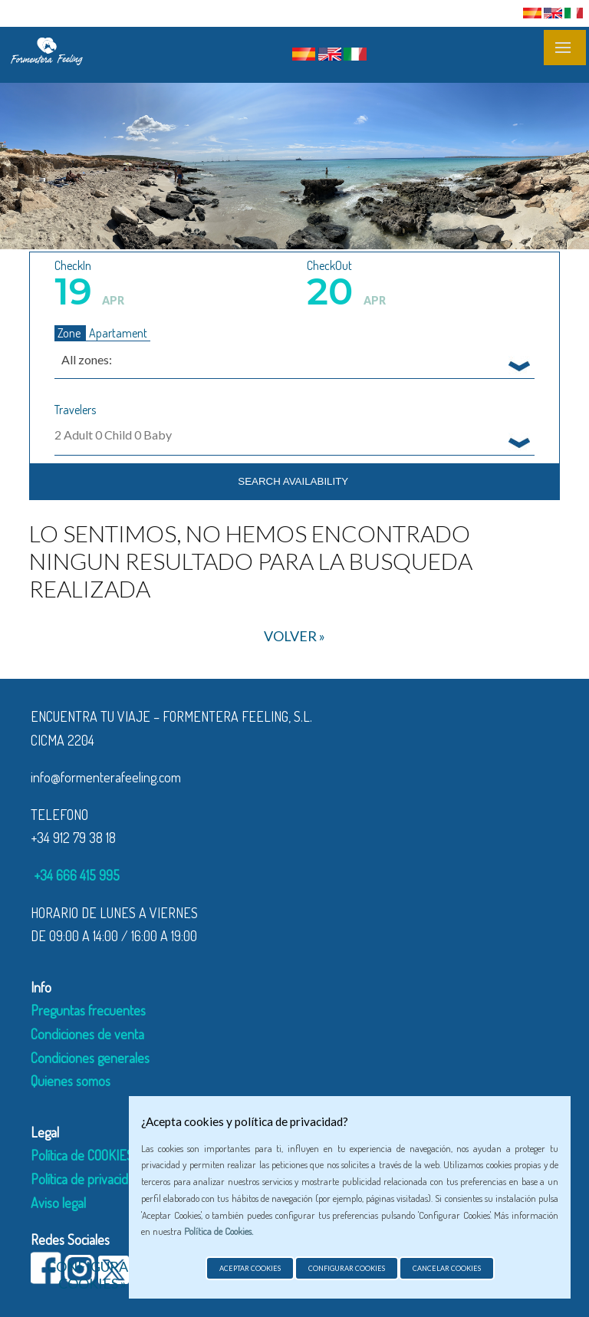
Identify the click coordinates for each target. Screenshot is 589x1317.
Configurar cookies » (92, 1275)
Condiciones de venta (87, 1034)
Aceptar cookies (250, 1268)
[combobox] (294, 359)
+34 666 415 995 (75, 875)
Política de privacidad (86, 1178)
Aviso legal (58, 1202)
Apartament (118, 333)
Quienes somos (70, 1080)
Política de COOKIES (82, 1155)
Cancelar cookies (447, 1268)
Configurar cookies (346, 1268)
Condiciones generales (90, 1057)
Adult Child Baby (113, 434)
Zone (70, 333)
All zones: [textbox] (86, 359)
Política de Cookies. (218, 1231)
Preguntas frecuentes (88, 1010)
